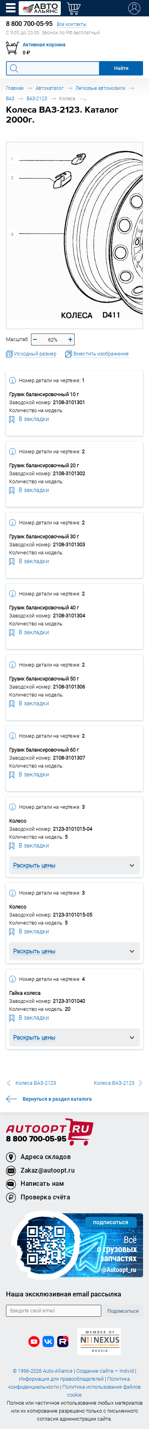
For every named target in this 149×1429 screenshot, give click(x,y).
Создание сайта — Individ (105, 1370)
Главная (14, 88)
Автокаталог (50, 88)
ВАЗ (10, 98)
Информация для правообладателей (61, 1378)
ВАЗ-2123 (37, 98)
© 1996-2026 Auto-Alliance (43, 1370)
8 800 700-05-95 (36, 1139)
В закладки (29, 419)
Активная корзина (44, 44)
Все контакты (72, 24)
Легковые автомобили (100, 88)
